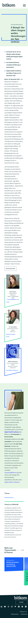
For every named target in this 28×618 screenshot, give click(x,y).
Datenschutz (14, 614)
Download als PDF (10, 268)
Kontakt (21, 602)
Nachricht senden (10, 334)
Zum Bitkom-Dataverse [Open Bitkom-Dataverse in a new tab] (12, 370)
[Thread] (9, 607)
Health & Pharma (8, 497)
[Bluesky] (16, 607)
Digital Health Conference (12, 482)
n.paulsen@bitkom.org (13, 299)
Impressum (24, 614)
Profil (7, 302)
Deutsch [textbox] (22, 612)
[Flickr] (26, 607)
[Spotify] (23, 607)
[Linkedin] (2, 607)
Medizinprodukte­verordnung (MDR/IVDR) (12, 564)
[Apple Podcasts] (19, 607)
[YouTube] (5, 607)
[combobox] (23, 611)
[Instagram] (12, 607)
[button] (22, 550)
